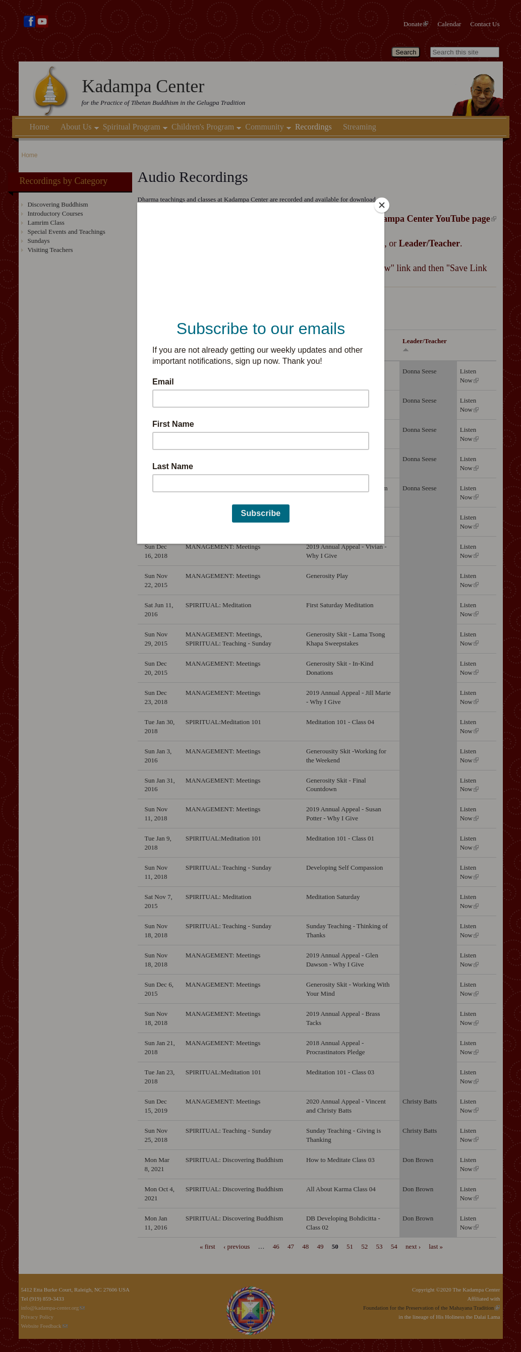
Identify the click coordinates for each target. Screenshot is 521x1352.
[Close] (381, 205)
